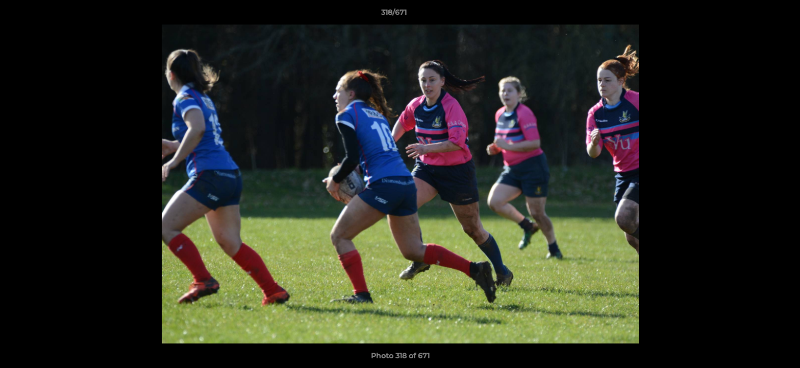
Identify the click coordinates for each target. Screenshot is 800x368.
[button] (757, 14)
